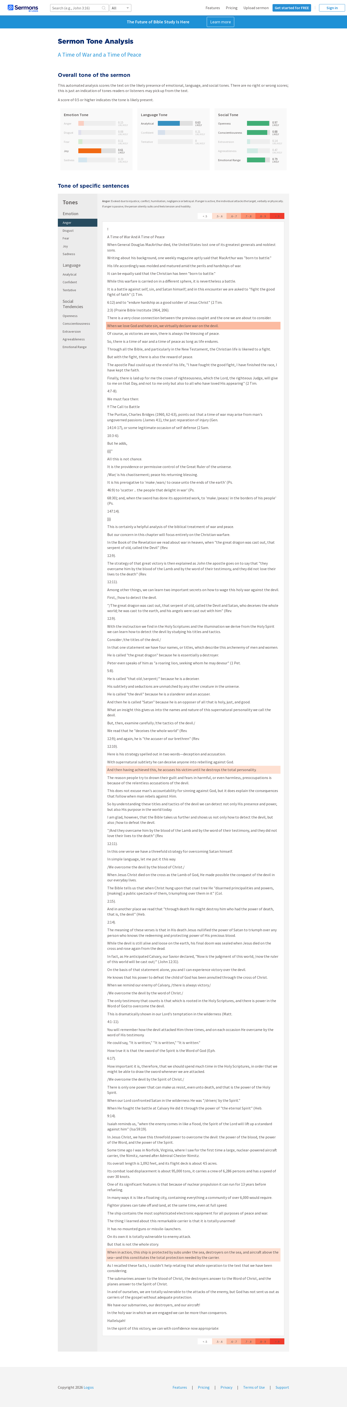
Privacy (226, 1387)
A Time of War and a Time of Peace (99, 54)
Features (213, 7)
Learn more (220, 22)
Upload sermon (256, 7)
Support (282, 1387)
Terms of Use (254, 1387)
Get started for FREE (292, 7)
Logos (88, 1387)
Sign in (332, 7)
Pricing (232, 7)
